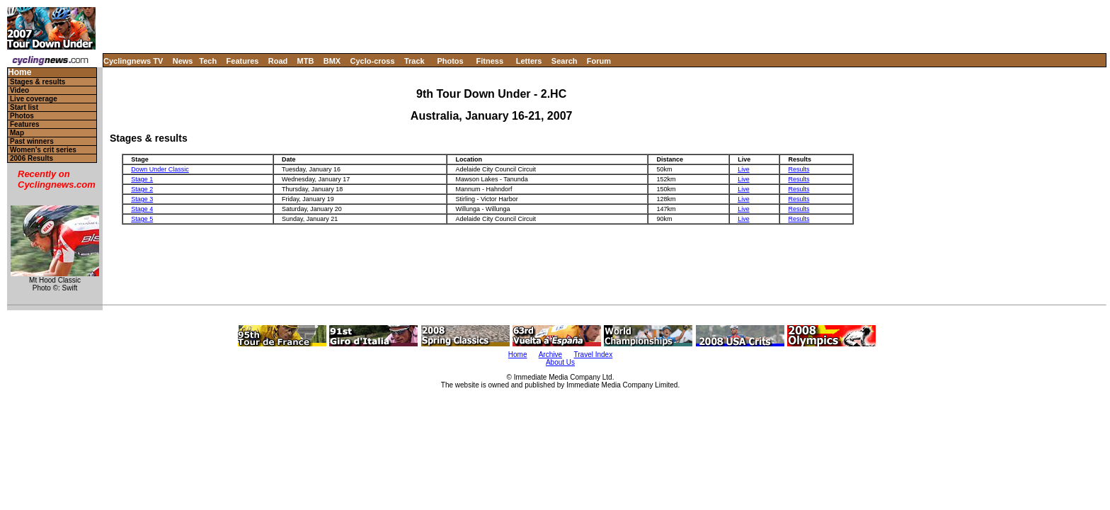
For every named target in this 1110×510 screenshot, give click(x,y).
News (183, 61)
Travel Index (593, 354)
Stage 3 (142, 199)
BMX (332, 61)
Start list (24, 107)
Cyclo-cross (372, 61)
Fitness (489, 61)
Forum (599, 61)
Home (19, 72)
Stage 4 (142, 208)
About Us (560, 362)
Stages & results (37, 82)
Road (278, 61)
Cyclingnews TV (133, 61)
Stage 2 (142, 189)
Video (19, 90)
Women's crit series (43, 150)
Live (744, 169)
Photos (450, 61)
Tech (208, 61)
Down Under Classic (160, 169)
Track (414, 61)
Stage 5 (142, 218)
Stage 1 (142, 179)
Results (798, 169)
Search (564, 61)
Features (243, 61)
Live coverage (33, 99)
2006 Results (31, 158)
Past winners (32, 141)
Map (17, 133)
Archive (550, 354)
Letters (529, 61)
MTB (305, 61)
